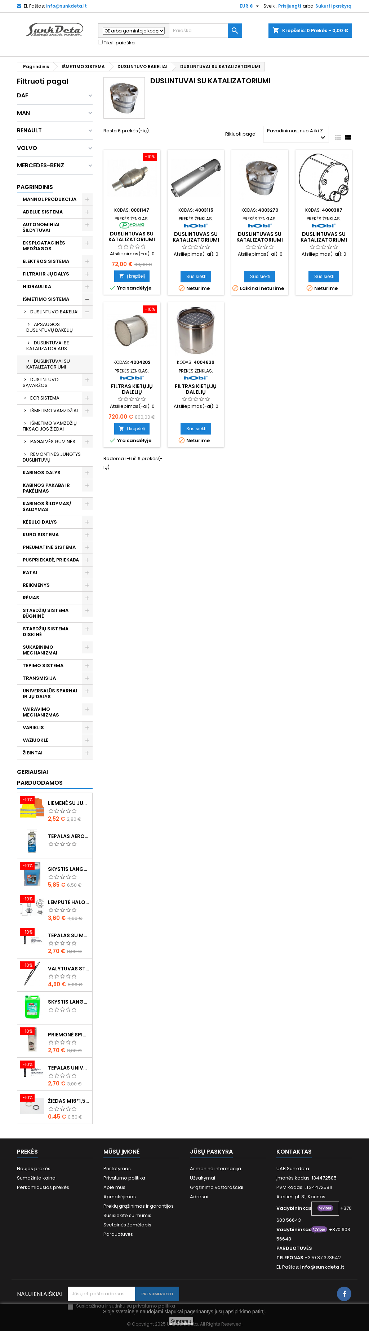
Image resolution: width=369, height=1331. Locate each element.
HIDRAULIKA (37, 286)
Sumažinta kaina (36, 1177)
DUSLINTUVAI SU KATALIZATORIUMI (48, 364)
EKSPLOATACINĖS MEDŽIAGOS (44, 245)
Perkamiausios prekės (43, 1187)
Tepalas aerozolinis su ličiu (68, 836)
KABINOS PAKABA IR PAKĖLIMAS (46, 488)
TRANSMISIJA (39, 678)
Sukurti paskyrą (333, 6)
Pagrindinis (35, 187)
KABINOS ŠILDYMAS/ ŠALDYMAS (47, 506)
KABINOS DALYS (42, 472)
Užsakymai (202, 1177)
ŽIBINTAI (33, 752)
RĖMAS (31, 597)
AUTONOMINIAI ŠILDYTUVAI (41, 227)
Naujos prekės (33, 1168)
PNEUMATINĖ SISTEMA (49, 547)
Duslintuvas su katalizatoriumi (131, 236)
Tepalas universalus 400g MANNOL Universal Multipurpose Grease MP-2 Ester (68, 1068)
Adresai (199, 1196)
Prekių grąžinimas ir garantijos (138, 1206)
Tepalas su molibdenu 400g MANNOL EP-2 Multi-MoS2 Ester (68, 935)
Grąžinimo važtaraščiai (216, 1187)
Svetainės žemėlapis (127, 1224)
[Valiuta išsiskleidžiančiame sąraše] (250, 6)
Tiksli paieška (116, 43)
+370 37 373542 (322, 1257)
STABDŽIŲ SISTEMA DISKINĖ (45, 631)
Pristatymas (117, 1168)
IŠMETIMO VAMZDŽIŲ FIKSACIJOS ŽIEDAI (50, 426)
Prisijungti (289, 6)
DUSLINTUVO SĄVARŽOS (41, 382)
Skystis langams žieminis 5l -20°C (68, 869)
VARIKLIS (33, 727)
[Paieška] (205, 30)
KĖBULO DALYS (40, 522)
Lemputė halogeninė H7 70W (68, 902)
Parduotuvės (118, 1234)
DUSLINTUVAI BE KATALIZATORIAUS (47, 345)
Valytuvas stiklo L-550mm (68, 968)
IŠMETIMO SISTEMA (46, 299)
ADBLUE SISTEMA (43, 211)
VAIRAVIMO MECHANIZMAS (41, 712)
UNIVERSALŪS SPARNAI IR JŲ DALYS (50, 693)
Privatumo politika (124, 1177)
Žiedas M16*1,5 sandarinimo (68, 1101)
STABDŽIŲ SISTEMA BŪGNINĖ (45, 613)
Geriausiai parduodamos (40, 777)
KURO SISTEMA (41, 534)
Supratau (181, 1321)
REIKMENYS (36, 585)
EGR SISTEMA (44, 398)
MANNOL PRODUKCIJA (49, 199)
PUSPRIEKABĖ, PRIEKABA (51, 559)
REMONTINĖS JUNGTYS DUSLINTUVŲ (52, 457)
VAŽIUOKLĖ (35, 740)
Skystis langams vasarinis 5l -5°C (68, 1002)
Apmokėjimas (119, 1196)
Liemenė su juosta (68, 803)
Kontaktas (294, 1151)
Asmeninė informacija (215, 1168)
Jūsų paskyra (211, 1151)
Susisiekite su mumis (127, 1215)
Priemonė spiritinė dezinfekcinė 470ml (68, 1034)
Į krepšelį (132, 276)
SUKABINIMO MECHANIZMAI (40, 650)
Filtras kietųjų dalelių (132, 389)
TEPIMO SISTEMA (43, 665)
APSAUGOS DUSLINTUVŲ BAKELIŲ (49, 327)
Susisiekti (196, 276)
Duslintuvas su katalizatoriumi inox (259, 239)
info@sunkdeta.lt (66, 6)
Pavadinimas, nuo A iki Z (297, 134)
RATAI (30, 572)
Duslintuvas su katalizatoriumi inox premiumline (323, 239)
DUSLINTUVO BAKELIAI (54, 311)
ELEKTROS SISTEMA (46, 261)
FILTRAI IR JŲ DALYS (46, 273)
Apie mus (114, 1187)
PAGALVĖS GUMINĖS (52, 441)
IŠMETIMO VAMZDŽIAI (54, 410)
